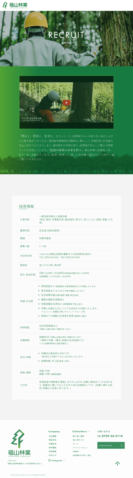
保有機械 (52, 447)
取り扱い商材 (78, 436)
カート (76, 443)
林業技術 (52, 443)
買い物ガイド (78, 440)
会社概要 (52, 436)
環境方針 (52, 440)
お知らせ (52, 455)
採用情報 (52, 451)
